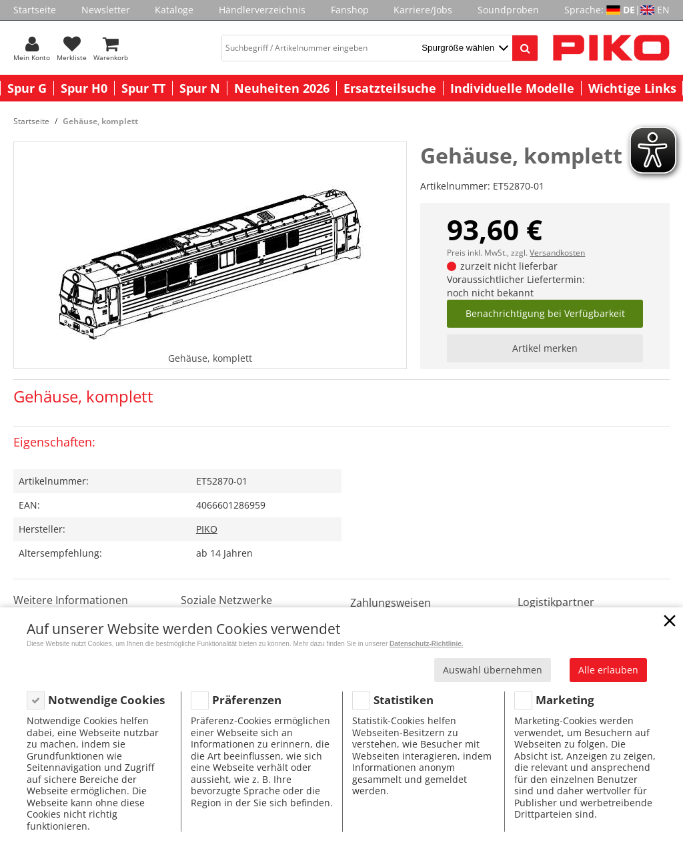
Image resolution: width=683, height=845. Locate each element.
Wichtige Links (632, 88)
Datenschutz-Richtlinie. (427, 643)
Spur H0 (84, 88)
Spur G (27, 88)
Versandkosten (557, 252)
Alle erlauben (608, 669)
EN (663, 9)
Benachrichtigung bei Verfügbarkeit (545, 313)
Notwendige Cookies (106, 700)
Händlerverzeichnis (262, 9)
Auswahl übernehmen (492, 669)
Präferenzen (246, 700)
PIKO (206, 529)
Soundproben (508, 9)
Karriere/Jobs (423, 9)
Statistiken (404, 700)
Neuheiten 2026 (281, 88)
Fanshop (350, 9)
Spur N (199, 88)
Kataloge (174, 9)
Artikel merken (545, 348)
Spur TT (143, 88)
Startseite (34, 9)
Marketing (565, 700)
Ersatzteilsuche (390, 88)
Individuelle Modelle (512, 88)
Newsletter (105, 9)
